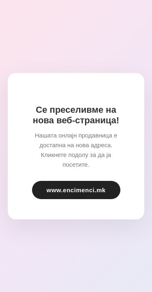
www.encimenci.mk (76, 190)
